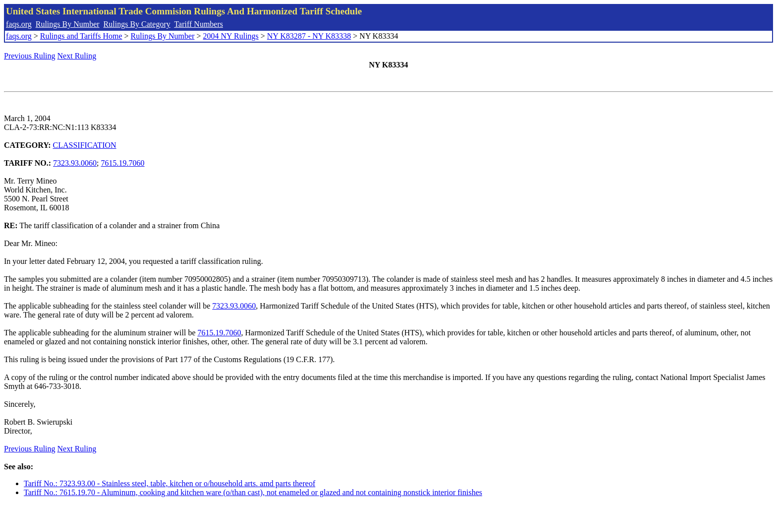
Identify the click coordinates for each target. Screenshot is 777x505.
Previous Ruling (30, 56)
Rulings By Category (137, 24)
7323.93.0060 (75, 163)
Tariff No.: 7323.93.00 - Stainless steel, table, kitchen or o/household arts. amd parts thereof (169, 483)
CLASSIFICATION (84, 145)
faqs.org (19, 24)
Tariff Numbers (198, 24)
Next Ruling (77, 56)
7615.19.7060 (123, 163)
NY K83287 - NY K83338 (309, 36)
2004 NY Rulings (231, 36)
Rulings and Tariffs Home (81, 36)
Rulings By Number (68, 24)
